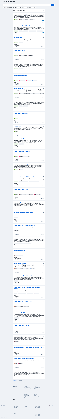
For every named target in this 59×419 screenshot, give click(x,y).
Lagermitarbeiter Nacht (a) (20, 263)
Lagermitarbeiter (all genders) (21, 113)
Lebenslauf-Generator (37, 415)
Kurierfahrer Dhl (26, 394)
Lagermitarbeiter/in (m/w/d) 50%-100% (23, 301)
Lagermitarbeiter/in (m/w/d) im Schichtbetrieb (24, 225)
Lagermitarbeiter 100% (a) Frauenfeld (22, 25)
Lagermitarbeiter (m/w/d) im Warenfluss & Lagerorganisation (28, 347)
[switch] (44, 10)
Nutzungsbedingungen (38, 408)
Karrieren (15, 413)
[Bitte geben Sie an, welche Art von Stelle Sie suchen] (12, 5)
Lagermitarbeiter (18, 37)
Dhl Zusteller (25, 386)
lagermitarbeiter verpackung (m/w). (22, 325)
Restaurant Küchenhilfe (37, 388)
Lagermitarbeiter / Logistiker (20, 250)
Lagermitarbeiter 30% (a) (19, 50)
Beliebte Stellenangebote (16, 400)
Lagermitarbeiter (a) (18, 88)
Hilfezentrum (15, 407)
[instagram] (49, 405)
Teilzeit (35, 386)
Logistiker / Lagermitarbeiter (20, 202)
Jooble (6, 417)
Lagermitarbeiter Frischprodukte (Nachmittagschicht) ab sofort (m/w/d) (27, 288)
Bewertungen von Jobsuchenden (18, 412)
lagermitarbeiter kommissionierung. (22, 151)
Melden (42, 22)
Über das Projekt (16, 406)
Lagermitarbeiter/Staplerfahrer (27, 388)
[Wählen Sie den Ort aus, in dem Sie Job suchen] (31, 5)
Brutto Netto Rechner (37, 414)
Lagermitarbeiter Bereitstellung (21, 189)
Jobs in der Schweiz (37, 407)
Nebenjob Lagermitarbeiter (27, 387)
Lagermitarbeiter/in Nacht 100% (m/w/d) (23, 275)
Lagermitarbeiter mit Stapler (20, 238)
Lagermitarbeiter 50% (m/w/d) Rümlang (23, 14)
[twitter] (52, 405)
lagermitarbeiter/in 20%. (19, 312)
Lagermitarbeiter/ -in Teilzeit (20, 336)
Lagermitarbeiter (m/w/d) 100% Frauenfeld (24, 176)
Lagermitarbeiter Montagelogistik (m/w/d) (23, 212)
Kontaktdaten (16, 408)
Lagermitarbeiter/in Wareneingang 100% (23, 371)
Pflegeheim (35, 394)
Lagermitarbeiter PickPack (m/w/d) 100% (23, 164)
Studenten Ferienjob (37, 387)
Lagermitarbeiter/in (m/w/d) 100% (21, 75)
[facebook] (47, 405)
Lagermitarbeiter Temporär (27, 393)
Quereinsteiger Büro (37, 396)
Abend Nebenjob (36, 389)
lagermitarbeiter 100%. (19, 138)
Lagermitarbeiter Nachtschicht (28, 389)
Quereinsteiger (36, 395)
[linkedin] (54, 405)
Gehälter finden (37, 413)
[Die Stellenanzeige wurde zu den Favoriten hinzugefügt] (44, 14)
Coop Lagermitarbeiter (26, 395)
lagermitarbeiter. (17, 126)
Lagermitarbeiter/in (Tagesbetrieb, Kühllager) (24, 358)
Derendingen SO (15, 386)
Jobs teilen (25, 406)
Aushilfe (35, 393)
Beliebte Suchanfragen (38, 406)
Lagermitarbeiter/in (18, 100)
